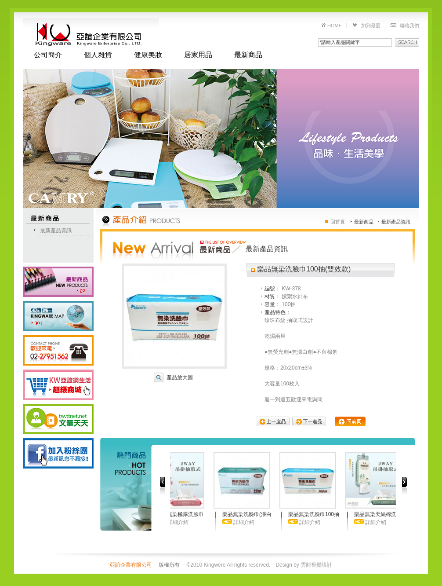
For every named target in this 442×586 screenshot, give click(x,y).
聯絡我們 (409, 25)
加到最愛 (370, 25)
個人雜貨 (98, 55)
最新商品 (248, 55)
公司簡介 (48, 55)
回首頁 (337, 221)
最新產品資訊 (56, 230)
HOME (334, 25)
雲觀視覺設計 (316, 565)
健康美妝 (148, 55)
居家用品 (198, 55)
